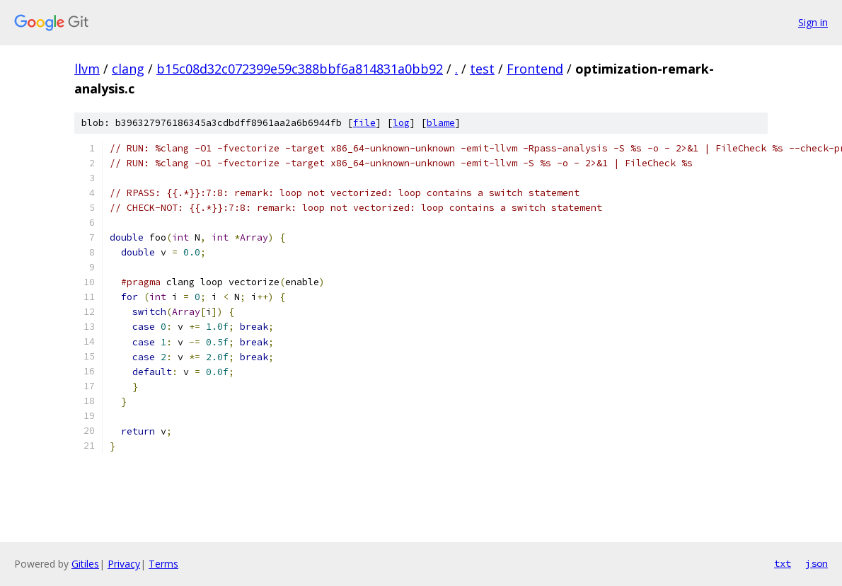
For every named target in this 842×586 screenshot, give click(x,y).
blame (441, 123)
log (401, 123)
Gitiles (85, 563)
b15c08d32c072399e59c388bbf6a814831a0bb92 (299, 68)
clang (128, 68)
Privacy (124, 563)
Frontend (535, 68)
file (364, 123)
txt (782, 563)
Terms (163, 563)
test (482, 68)
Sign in (813, 22)
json (816, 563)
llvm (87, 68)
